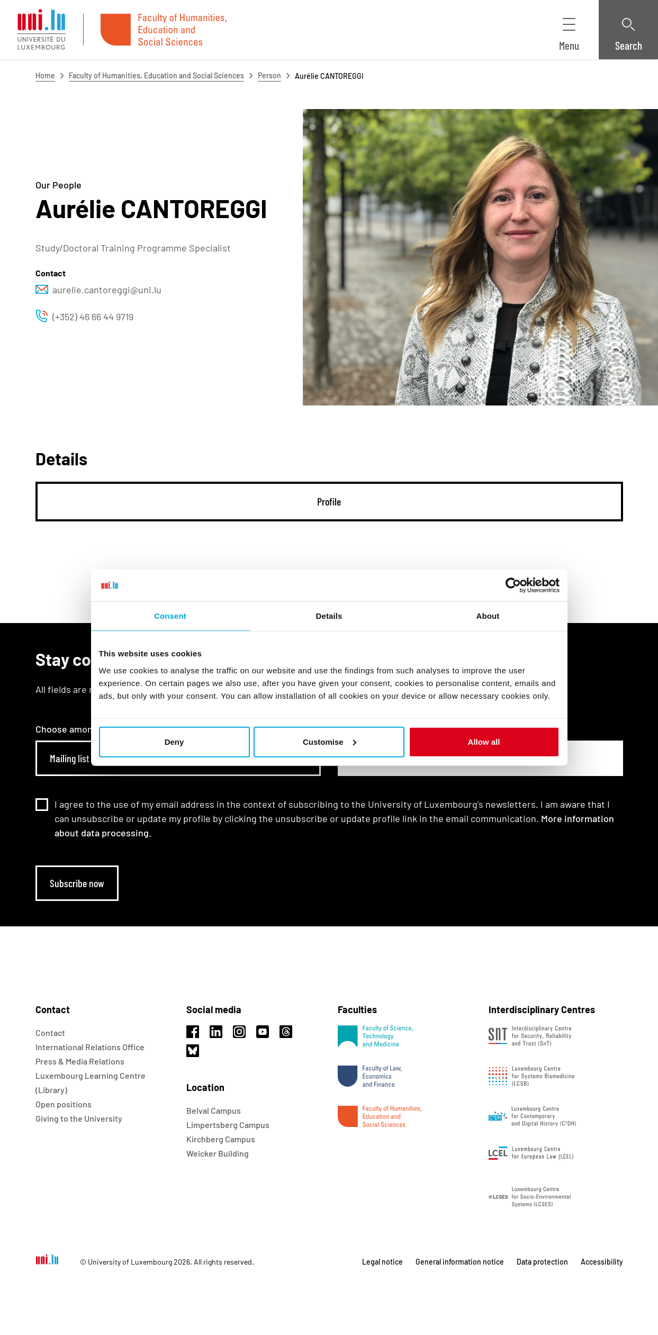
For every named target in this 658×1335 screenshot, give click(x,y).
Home (45, 75)
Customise (329, 741)
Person (269, 75)
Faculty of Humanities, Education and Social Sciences (156, 75)
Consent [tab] (170, 615)
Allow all (484, 741)
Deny (174, 741)
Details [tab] (329, 615)
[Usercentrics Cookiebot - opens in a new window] (513, 585)
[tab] (329, 501)
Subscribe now (77, 883)
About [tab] (488, 615)
